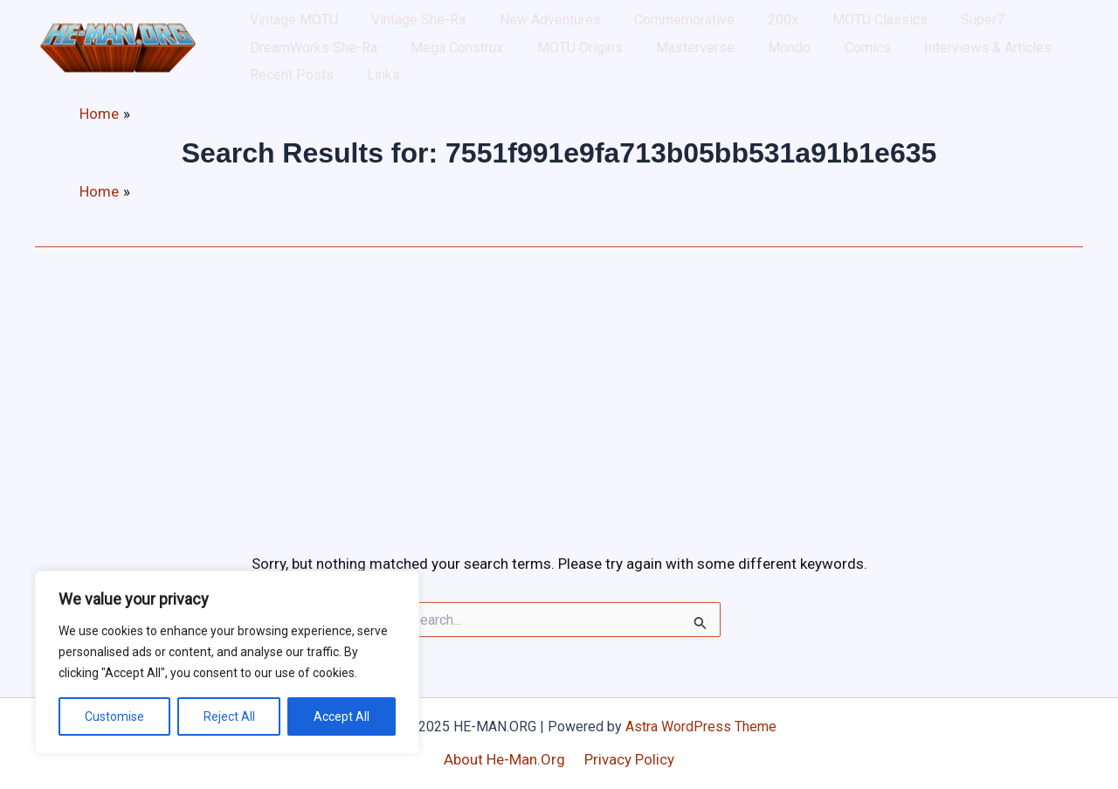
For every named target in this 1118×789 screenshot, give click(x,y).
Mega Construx (288, 69)
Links (938, 69)
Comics (634, 69)
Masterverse (494, 69)
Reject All (229, 716)
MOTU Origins (395, 69)
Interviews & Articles (739, 69)
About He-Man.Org (507, 759)
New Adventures (510, 25)
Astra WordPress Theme (700, 726)
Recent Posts (862, 69)
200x (711, 25)
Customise (114, 716)
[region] (227, 662)
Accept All (341, 716)
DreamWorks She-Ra (982, 25)
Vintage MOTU (286, 25)
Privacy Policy (628, 759)
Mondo (572, 69)
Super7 (879, 25)
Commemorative (628, 25)
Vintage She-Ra (395, 25)
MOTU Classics (791, 25)
